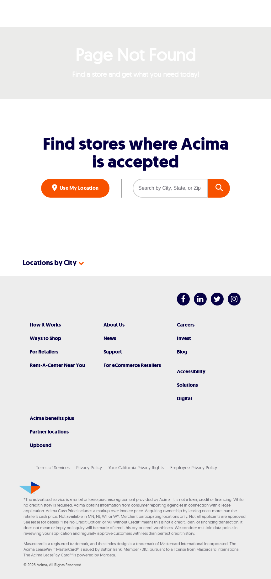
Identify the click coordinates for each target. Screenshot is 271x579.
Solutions (187, 385)
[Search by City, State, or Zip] (170, 188)
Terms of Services (53, 467)
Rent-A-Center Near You (57, 365)
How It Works (45, 324)
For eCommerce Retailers (132, 365)
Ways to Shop (45, 338)
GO (219, 188)
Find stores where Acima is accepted (136, 153)
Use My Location (79, 188)
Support (113, 351)
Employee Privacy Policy (193, 467)
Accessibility (191, 371)
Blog (182, 351)
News (110, 338)
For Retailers (44, 351)
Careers (185, 324)
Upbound (40, 445)
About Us (114, 324)
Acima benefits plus (52, 418)
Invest (184, 338)
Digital (184, 398)
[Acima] (135, 13)
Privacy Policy (89, 467)
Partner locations (49, 431)
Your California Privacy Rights (136, 467)
